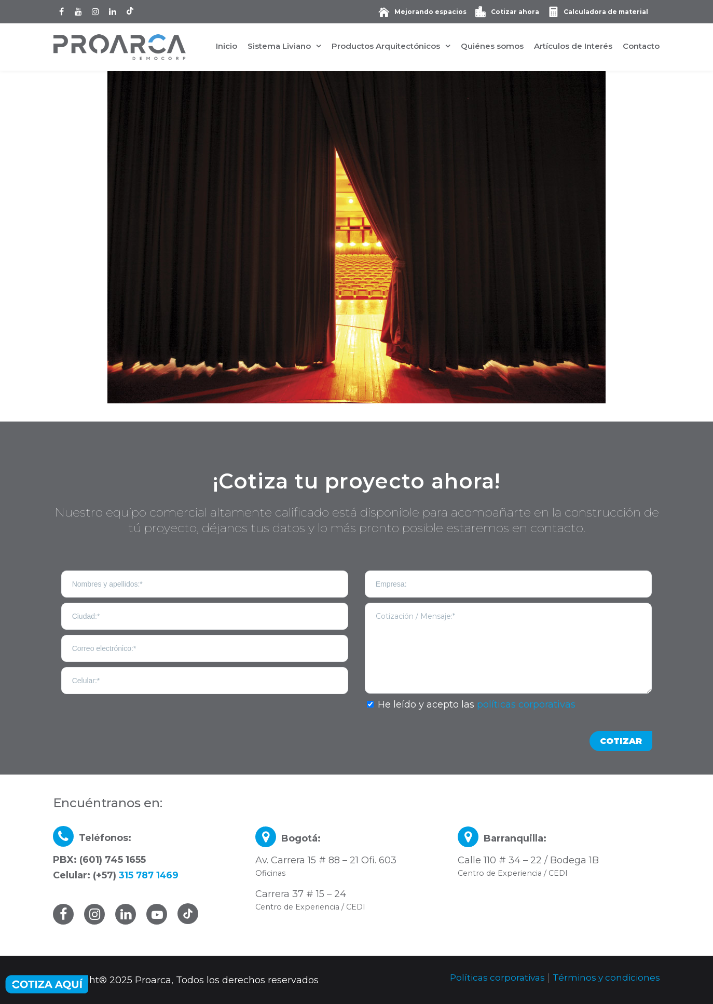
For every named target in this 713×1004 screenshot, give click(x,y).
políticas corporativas (526, 704)
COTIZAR (621, 741)
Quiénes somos (492, 46)
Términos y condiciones (605, 977)
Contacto (641, 46)
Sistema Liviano (279, 46)
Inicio (226, 46)
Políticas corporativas (492, 977)
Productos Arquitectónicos (386, 46)
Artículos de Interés (573, 46)
